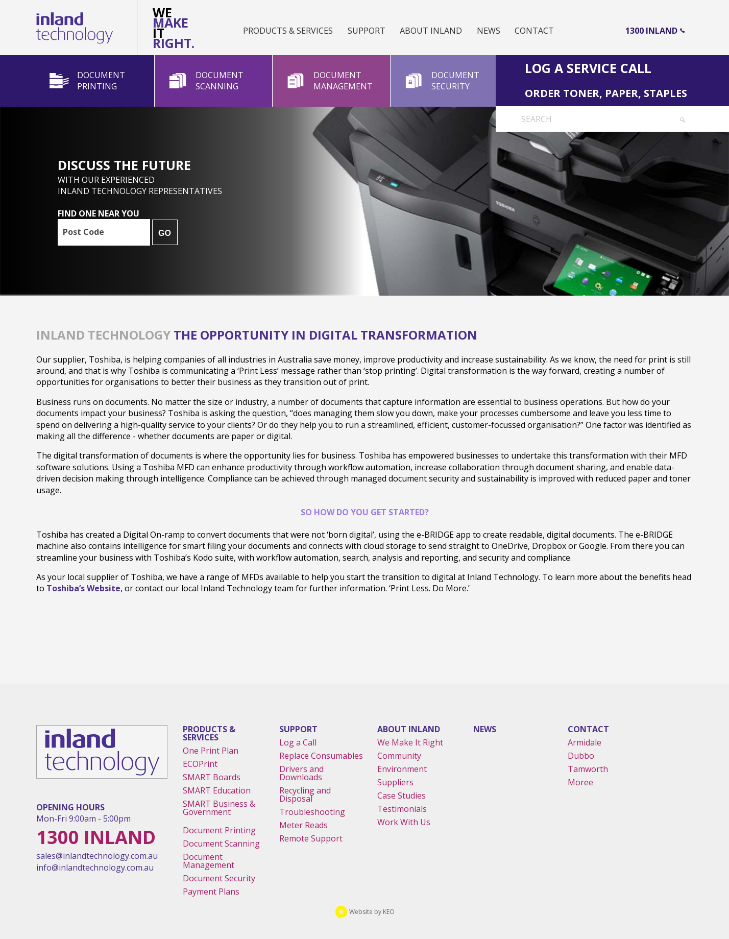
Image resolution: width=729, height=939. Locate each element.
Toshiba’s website (83, 588)
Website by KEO (365, 911)
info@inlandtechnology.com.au (95, 867)
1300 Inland (651, 30)
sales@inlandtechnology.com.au (97, 855)
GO (164, 233)
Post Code (83, 231)
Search (536, 119)
